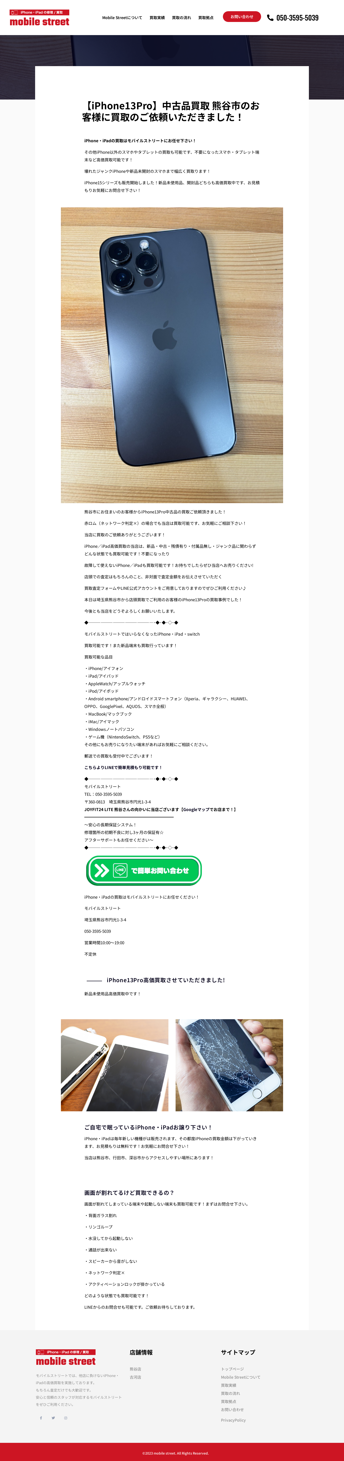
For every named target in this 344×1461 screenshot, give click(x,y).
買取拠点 (206, 17)
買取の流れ (181, 17)
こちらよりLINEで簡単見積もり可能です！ (123, 767)
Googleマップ (196, 809)
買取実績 (157, 17)
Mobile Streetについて (122, 17)
